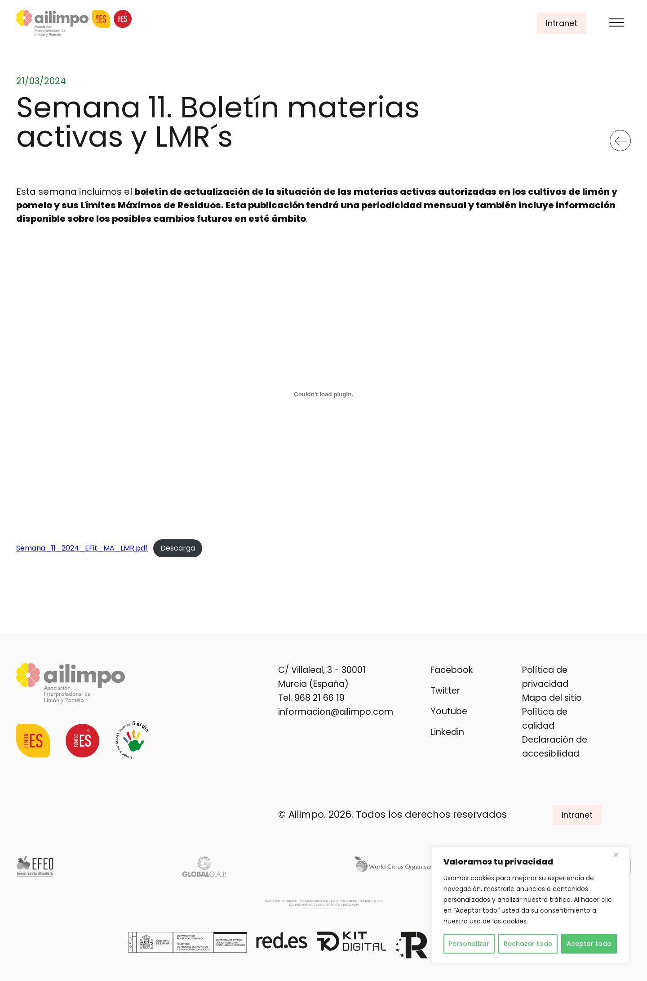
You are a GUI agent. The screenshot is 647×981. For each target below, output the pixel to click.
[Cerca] (619, 854)
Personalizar (469, 943)
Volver (620, 137)
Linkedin (447, 732)
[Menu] (616, 23)
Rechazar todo (528, 943)
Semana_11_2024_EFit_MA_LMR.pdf (82, 548)
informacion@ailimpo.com (335, 712)
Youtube (448, 711)
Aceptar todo (589, 943)
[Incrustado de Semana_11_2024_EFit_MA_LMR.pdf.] (323, 394)
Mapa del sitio (552, 698)
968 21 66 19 (319, 698)
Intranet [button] (561, 23)
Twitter (445, 691)
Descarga (177, 548)
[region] (530, 905)
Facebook (451, 670)
